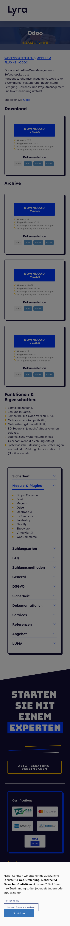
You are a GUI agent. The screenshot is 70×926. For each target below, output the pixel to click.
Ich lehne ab (12, 900)
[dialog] (35, 894)
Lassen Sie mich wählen (21, 907)
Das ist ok (19, 913)
